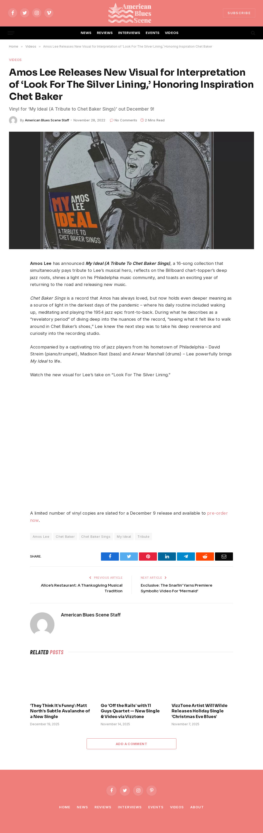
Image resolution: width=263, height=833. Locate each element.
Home (64, 807)
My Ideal (124, 536)
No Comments (123, 120)
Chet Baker (65, 536)
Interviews (130, 807)
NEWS (86, 33)
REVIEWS (105, 33)
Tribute (143, 536)
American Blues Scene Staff (47, 120)
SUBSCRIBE (239, 13)
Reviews (103, 807)
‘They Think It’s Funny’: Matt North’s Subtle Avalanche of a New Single (60, 711)
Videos (15, 60)
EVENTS (153, 33)
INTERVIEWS (129, 33)
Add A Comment (131, 744)
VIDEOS (172, 33)
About (197, 807)
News (82, 807)
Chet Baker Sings (95, 536)
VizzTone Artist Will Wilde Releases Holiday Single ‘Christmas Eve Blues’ (200, 711)
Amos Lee (41, 536)
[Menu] (11, 33)
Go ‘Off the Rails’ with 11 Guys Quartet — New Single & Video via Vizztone (130, 711)
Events (155, 807)
